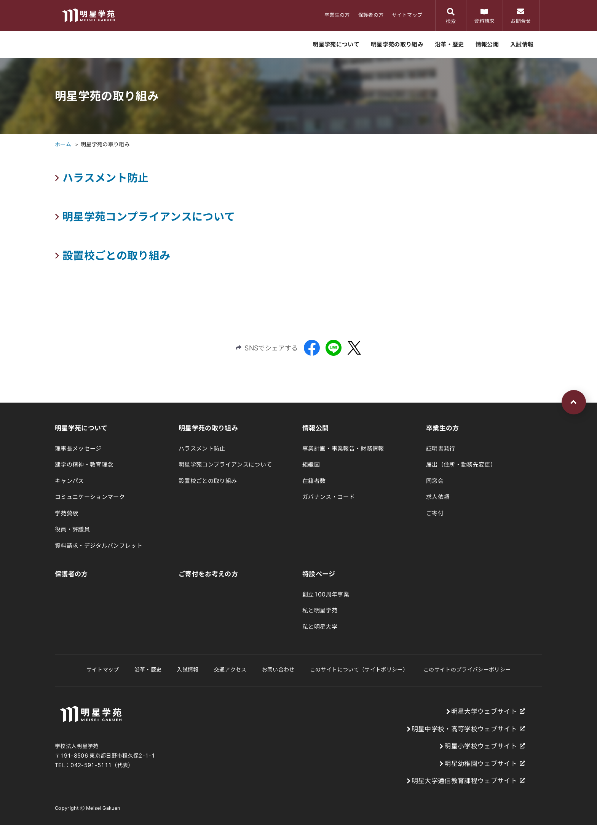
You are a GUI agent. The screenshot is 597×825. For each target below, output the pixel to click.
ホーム (63, 144)
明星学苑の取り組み (105, 144)
